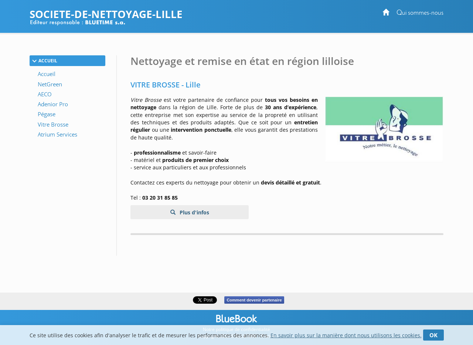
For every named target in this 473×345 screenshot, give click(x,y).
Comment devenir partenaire (254, 300)
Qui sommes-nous (420, 13)
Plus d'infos (193, 212)
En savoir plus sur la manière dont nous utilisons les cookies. (346, 335)
